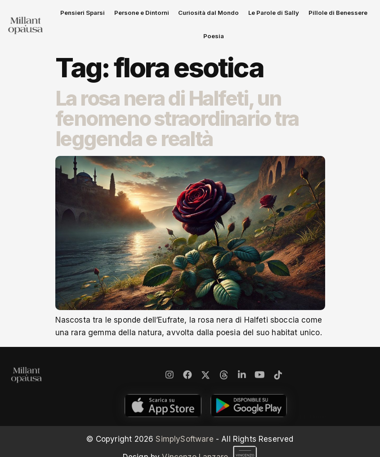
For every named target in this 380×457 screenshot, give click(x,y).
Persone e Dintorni (141, 15)
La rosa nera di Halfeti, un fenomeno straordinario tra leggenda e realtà (177, 98)
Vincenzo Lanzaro (209, 437)
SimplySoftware (184, 419)
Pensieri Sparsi (90, 15)
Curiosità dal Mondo (198, 15)
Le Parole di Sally (253, 15)
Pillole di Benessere (308, 15)
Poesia (349, 15)
